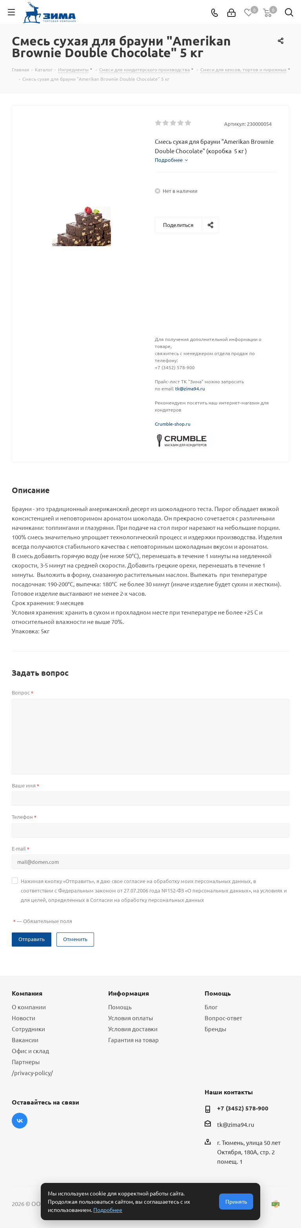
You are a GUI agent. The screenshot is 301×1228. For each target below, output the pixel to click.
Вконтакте (19, 1120)
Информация (128, 993)
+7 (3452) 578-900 (242, 1108)
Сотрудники (28, 1028)
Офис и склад (30, 1050)
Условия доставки (133, 1028)
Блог (211, 1006)
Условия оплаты (130, 1017)
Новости (23, 1017)
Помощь (120, 1006)
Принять (236, 1201)
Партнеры (26, 1061)
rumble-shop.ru (174, 424)
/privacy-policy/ (32, 1072)
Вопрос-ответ (223, 1017)
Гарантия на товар (133, 1039)
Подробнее (107, 1209)
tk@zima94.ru (190, 388)
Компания (27, 993)
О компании (29, 1006)
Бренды (215, 1028)
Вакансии (25, 1039)
